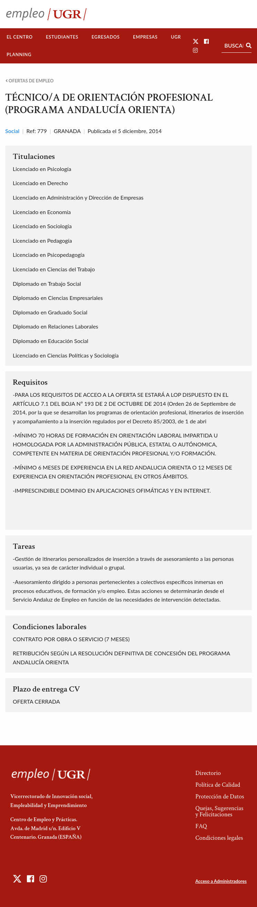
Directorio (208, 773)
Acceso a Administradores (221, 881)
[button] (195, 41)
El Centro (20, 37)
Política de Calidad (217, 785)
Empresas (145, 37)
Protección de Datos (219, 796)
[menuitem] (19, 37)
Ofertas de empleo (30, 80)
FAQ (201, 826)
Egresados (106, 37)
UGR (176, 37)
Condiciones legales (219, 838)
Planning (19, 54)
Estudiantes (62, 37)
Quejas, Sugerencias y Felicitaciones (219, 811)
